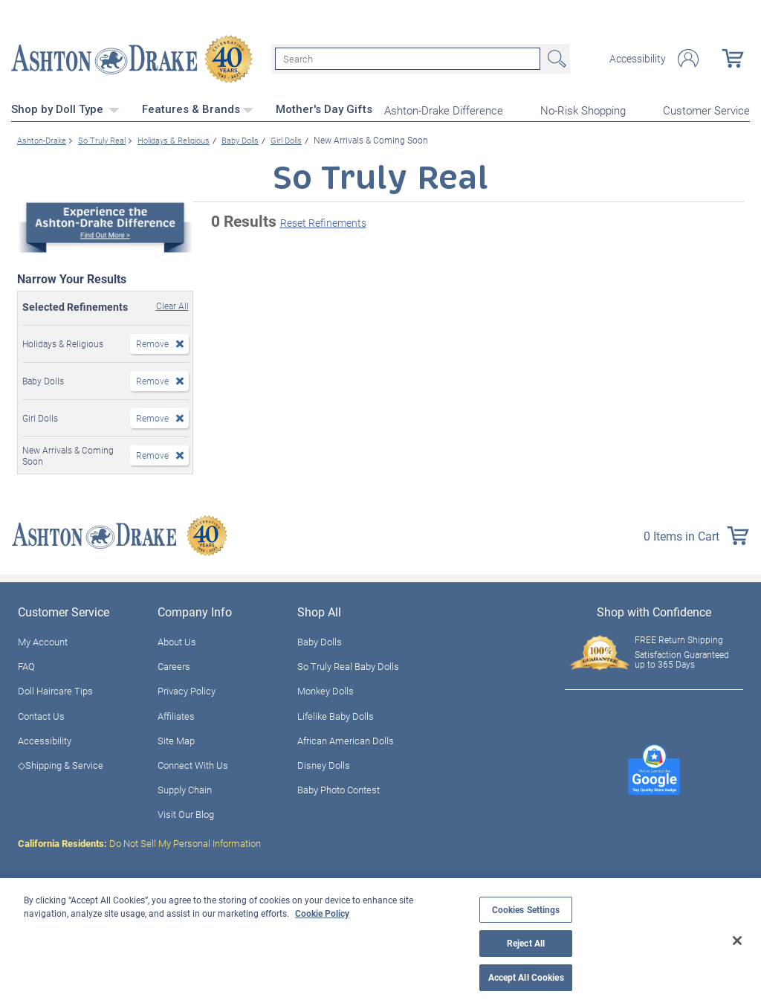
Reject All (526, 943)
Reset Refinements (323, 221)
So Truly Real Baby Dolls (348, 664)
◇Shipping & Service (60, 763)
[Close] (737, 940)
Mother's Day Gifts (324, 108)
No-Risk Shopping (583, 108)
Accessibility (637, 58)
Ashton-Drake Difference (443, 108)
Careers (174, 664)
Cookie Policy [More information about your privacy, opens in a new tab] (322, 913)
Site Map (176, 738)
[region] (380, 942)
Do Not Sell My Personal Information (139, 841)
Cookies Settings (526, 909)
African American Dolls (345, 738)
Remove (152, 342)
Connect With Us (193, 763)
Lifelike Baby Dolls (335, 713)
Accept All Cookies (526, 977)
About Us (177, 640)
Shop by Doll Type (65, 108)
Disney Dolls (323, 763)
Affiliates (176, 713)
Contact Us (41, 713)
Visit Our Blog (186, 812)
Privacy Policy (187, 689)
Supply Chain (185, 788)
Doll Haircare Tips (55, 689)
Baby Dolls (319, 640)
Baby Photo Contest (338, 788)
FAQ (26, 664)
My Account (43, 640)
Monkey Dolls (325, 689)
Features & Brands (197, 108)
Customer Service (706, 108)
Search (555, 58)
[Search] (407, 58)
